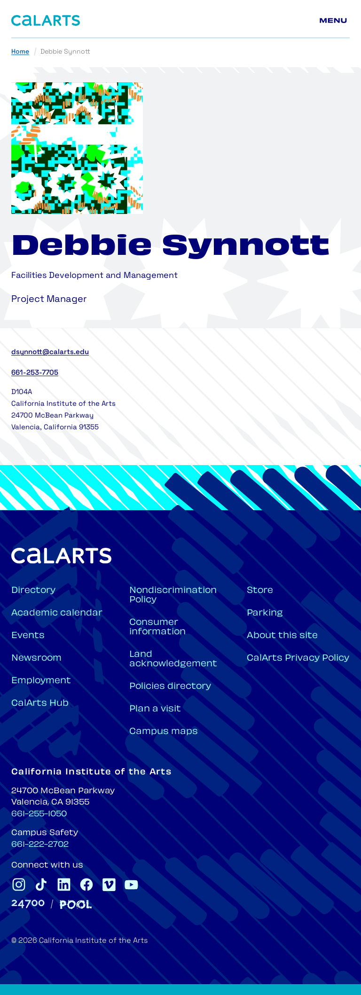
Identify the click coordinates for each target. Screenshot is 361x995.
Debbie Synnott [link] (65, 51)
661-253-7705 (34, 373)
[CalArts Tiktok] (41, 884)
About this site (282, 636)
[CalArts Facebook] (86, 884)
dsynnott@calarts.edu (50, 352)
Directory (33, 591)
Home (20, 51)
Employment (41, 681)
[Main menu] (334, 20)
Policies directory (170, 687)
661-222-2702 (40, 845)
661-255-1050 (39, 814)
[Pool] (76, 904)
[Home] (45, 20)
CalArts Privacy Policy (298, 659)
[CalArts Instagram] (18, 884)
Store (260, 591)
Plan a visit (155, 709)
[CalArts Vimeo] (109, 884)
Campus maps (163, 732)
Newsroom (36, 659)
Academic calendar (56, 613)
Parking (265, 613)
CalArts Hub (40, 704)
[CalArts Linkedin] (63, 884)
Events (28, 636)
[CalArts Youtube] (131, 884)
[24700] (28, 904)
